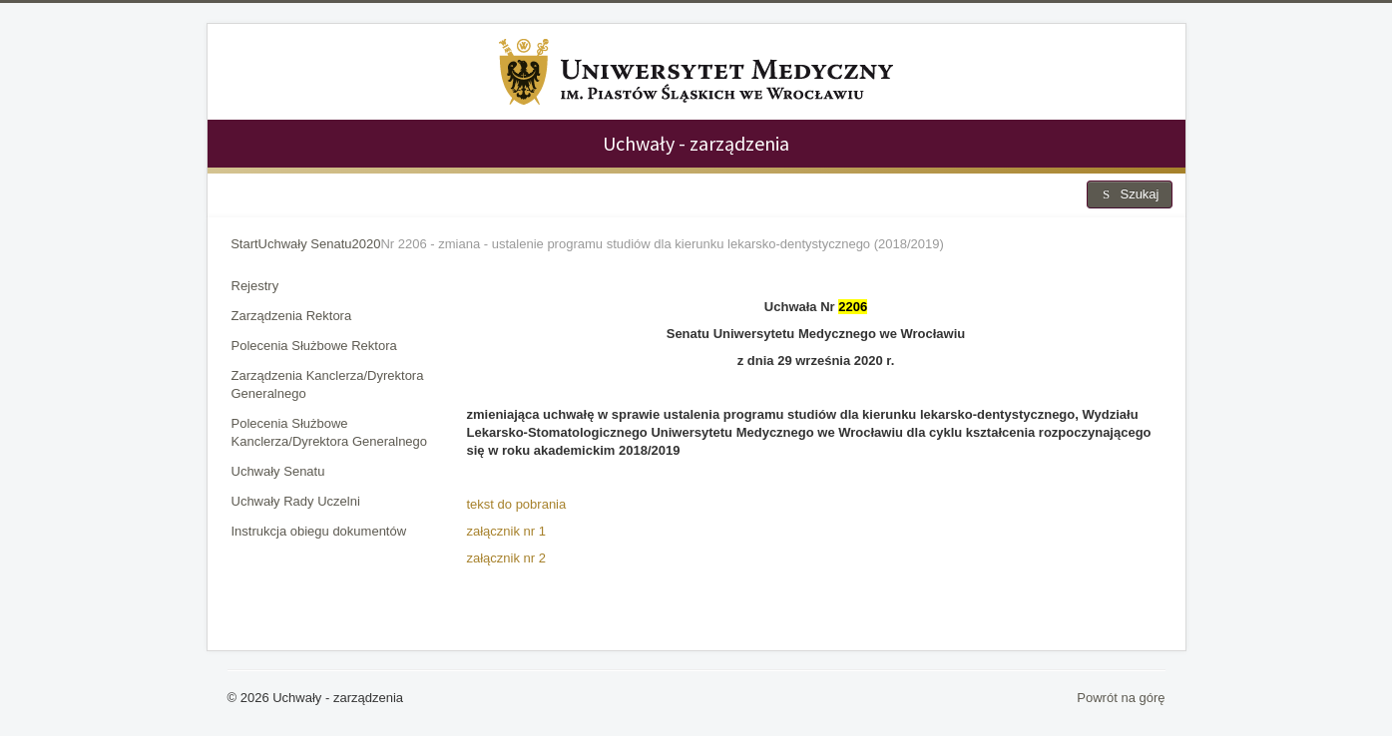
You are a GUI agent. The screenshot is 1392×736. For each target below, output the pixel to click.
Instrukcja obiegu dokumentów (319, 531)
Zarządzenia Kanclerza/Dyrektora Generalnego (328, 384)
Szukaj (1130, 193)
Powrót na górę (1120, 697)
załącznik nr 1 (506, 531)
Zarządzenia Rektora (292, 315)
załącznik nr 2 (506, 558)
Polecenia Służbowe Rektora (314, 345)
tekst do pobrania (517, 504)
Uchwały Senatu (278, 471)
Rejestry (255, 285)
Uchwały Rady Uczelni (296, 501)
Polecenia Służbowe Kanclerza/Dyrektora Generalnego (330, 432)
